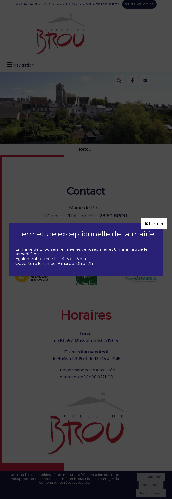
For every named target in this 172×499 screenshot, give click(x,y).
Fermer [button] (154, 223)
